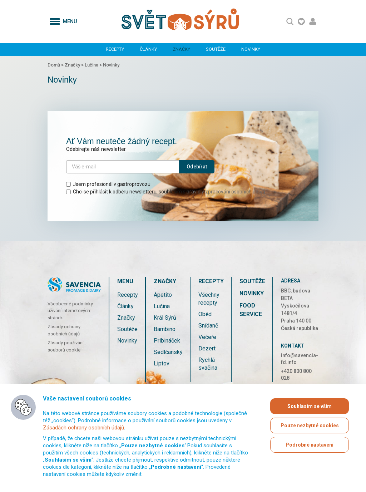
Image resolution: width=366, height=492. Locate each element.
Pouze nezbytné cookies (310, 425)
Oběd (205, 314)
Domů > (56, 65)
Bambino (164, 329)
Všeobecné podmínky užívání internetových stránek (70, 310)
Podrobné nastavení (309, 445)
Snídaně (208, 325)
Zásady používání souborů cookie (66, 346)
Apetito (163, 294)
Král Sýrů (165, 317)
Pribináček (167, 340)
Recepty (115, 49)
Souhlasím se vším (309, 406)
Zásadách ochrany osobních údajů (83, 427)
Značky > (75, 65)
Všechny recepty (208, 298)
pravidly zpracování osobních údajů (226, 192)
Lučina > (94, 65)
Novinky (250, 49)
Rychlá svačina (207, 363)
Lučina (162, 306)
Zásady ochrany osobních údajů (64, 330)
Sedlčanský (168, 352)
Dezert (207, 348)
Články (148, 49)
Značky (181, 49)
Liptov (161, 363)
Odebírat (197, 166)
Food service (250, 310)
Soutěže (216, 49)
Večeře (207, 337)
